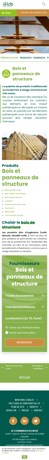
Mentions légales (24, 400)
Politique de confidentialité (24, 403)
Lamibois (9, 201)
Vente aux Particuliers (20, 333)
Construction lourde (14, 215)
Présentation (9, 57)
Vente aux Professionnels (22, 327)
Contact (38, 410)
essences (39, 57)
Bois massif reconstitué (15, 194)
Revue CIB (11, 410)
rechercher (24, 342)
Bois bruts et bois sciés (14, 367)
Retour (24, 377)
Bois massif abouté (13, 197)
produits (26, 57)
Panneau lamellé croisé (15, 204)
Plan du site (17, 407)
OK (24, 457)
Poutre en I (9, 208)
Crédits (34, 407)
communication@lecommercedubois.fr (24, 445)
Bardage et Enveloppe (37, 367)
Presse (25, 410)
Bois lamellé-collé (13, 190)
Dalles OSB (9, 212)
